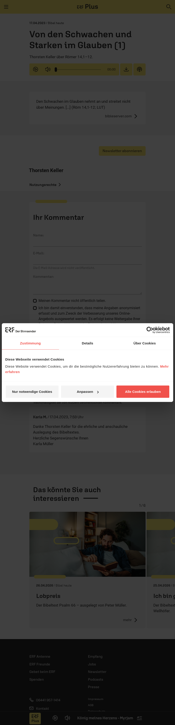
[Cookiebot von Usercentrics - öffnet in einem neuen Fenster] (150, 329)
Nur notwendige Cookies (32, 392)
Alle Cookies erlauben (143, 392)
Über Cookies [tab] (145, 343)
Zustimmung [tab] (30, 343)
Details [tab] (87, 343)
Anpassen (88, 392)
